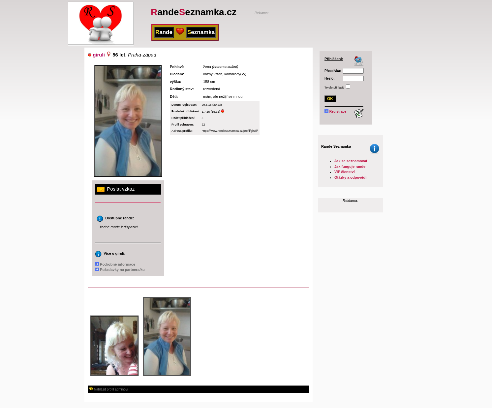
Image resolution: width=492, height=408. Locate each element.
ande (163, 32)
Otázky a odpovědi (350, 177)
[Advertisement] (332, 25)
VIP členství (344, 172)
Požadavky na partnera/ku (120, 270)
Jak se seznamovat (350, 161)
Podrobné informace (115, 264)
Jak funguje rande (349, 166)
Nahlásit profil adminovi (108, 389)
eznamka (201, 32)
